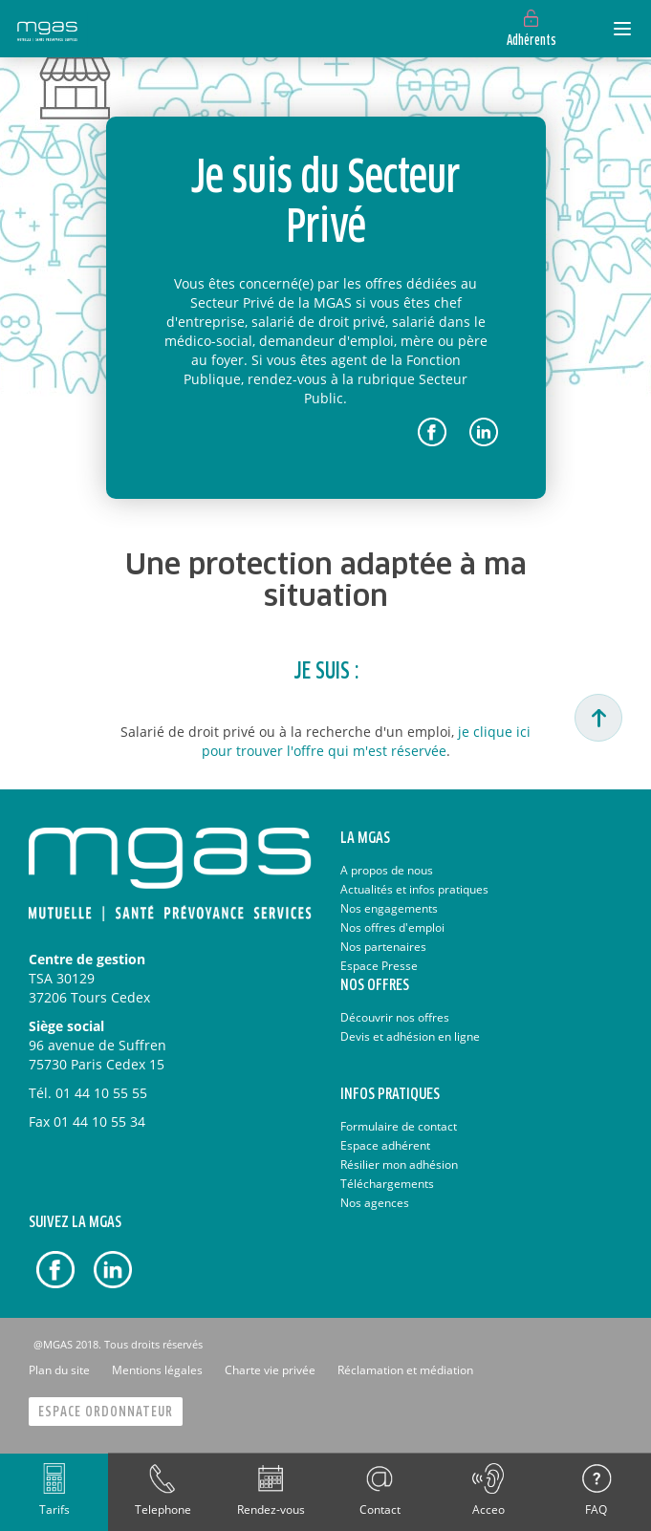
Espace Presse (379, 966)
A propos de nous (386, 870)
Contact (380, 1509)
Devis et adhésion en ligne (410, 1036)
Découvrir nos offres (394, 1017)
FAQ (596, 1509)
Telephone (163, 1509)
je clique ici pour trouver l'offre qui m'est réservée (367, 741)
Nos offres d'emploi (392, 927)
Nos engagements (389, 908)
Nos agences (374, 1203)
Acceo (488, 1509)
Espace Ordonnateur (105, 1412)
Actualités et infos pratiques (414, 889)
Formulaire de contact (398, 1126)
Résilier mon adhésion (399, 1164)
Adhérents (531, 41)
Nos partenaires (383, 946)
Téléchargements (387, 1183)
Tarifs (54, 1509)
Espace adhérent (385, 1145)
